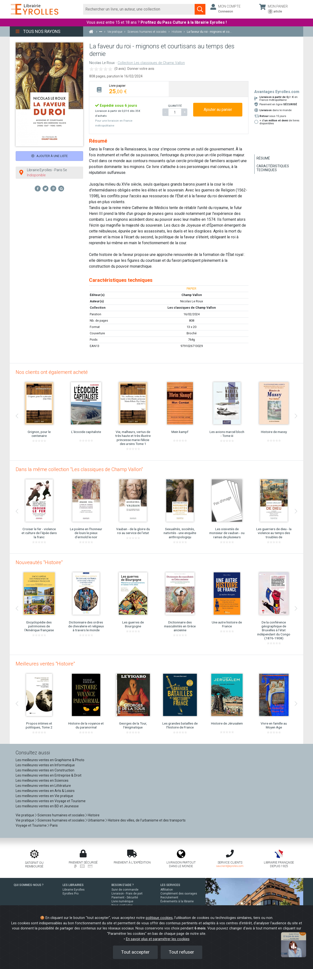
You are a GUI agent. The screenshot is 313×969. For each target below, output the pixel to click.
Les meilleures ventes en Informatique (45, 765)
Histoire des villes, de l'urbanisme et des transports (147, 820)
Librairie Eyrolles (74, 889)
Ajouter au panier (218, 109)
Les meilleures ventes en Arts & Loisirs (45, 791)
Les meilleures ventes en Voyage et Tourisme (51, 801)
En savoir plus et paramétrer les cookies (158, 939)
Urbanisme (96, 820)
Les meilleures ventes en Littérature (43, 786)
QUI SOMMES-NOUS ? (29, 885)
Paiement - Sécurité (125, 897)
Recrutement (169, 897)
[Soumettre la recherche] (200, 9)
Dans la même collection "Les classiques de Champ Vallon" (79, 469)
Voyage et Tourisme (31, 825)
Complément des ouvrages (178, 893)
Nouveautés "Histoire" (39, 562)
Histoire (94, 815)
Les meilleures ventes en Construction (45, 770)
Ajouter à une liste (49, 156)
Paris (54, 825)
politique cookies (159, 918)
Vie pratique (25, 815)
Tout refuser (181, 952)
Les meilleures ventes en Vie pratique (44, 796)
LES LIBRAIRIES (73, 885)
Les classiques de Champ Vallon (192, 307)
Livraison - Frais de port (127, 893)
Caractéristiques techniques (273, 168)
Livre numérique (122, 901)
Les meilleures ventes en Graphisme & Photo (50, 760)
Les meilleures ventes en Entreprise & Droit (48, 775)
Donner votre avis (140, 69)
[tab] (129, 89)
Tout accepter (135, 952)
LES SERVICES (170, 885)
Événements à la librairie (177, 901)
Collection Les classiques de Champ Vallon (151, 63)
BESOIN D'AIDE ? (123, 885)
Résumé (263, 158)
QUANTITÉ (175, 105)
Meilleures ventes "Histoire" (45, 664)
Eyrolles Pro (70, 893)
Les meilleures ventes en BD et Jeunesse (47, 806)
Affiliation (166, 889)
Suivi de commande (125, 889)
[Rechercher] (139, 9)
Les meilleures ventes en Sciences (42, 780)
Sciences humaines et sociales (61, 815)
